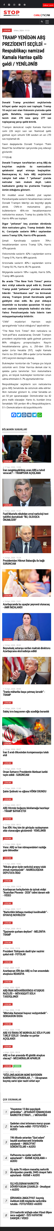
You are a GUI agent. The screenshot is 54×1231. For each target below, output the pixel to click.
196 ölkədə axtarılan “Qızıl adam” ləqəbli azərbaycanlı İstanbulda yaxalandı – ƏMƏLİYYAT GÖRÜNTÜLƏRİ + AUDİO (27, 1142)
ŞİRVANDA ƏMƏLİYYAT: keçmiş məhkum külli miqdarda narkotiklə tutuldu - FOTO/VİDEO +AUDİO (28, 1201)
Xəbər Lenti (48, 5)
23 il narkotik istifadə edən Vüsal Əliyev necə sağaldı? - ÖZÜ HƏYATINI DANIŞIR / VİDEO (31, 1215)
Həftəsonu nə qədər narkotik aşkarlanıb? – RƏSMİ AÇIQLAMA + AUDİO (28, 1158)
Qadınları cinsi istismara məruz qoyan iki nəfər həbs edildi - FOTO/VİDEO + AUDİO (30, 1126)
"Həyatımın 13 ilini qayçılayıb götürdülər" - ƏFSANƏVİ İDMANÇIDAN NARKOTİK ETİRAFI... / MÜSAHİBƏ (30, 1112)
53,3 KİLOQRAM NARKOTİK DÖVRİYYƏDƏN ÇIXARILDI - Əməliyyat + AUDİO (30, 1186)
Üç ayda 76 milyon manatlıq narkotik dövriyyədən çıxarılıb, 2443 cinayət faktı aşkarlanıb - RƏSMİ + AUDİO (31, 1172)
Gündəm (7, 30)
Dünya (17, 1066)
